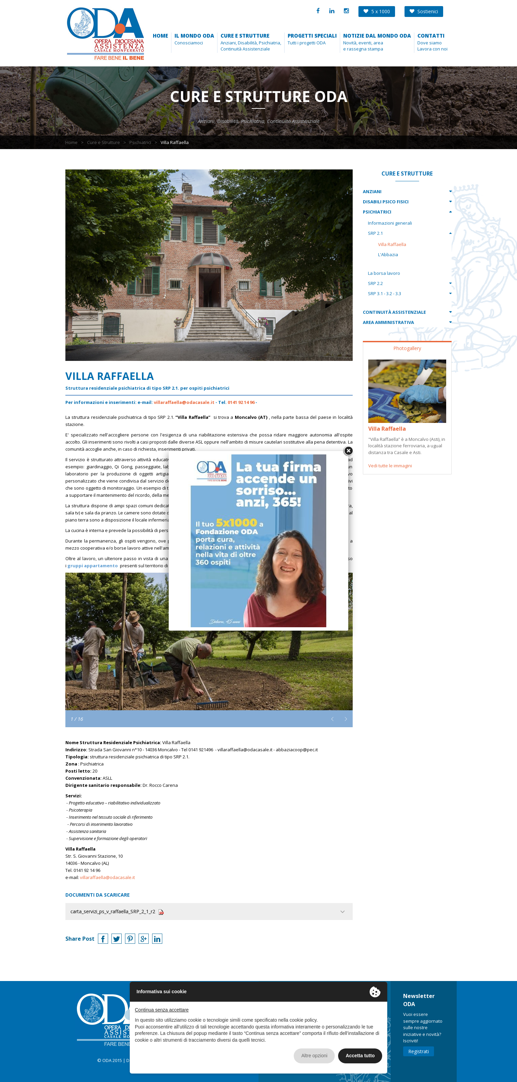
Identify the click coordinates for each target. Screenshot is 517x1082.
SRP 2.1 (375, 233)
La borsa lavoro (384, 273)
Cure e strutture (245, 36)
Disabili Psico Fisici (386, 202)
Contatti (430, 36)
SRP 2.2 (375, 283)
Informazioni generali (390, 223)
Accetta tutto (360, 1055)
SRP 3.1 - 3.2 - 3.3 (384, 293)
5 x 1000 (377, 11)
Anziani (372, 191)
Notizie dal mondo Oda (377, 36)
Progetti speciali (312, 36)
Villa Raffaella (392, 244)
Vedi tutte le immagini (390, 466)
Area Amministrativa (388, 322)
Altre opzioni (314, 1055)
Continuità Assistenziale (394, 312)
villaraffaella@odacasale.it (184, 402)
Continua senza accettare (162, 1010)
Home (160, 36)
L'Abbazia (388, 254)
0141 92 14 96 (241, 402)
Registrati (418, 1051)
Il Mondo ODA (194, 36)
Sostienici (424, 11)
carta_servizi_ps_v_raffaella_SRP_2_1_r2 (117, 911)
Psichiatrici (140, 142)
